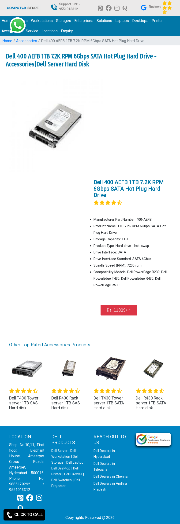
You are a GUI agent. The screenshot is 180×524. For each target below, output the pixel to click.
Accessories (26, 41)
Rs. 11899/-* (119, 310)
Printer (157, 20)
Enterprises (83, 20)
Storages (63, 20)
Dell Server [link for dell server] (59, 451)
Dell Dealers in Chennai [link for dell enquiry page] (111, 476)
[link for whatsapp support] (18, 25)
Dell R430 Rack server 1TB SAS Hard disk (65, 403)
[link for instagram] (117, 8)
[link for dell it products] (22, 7)
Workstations (42, 20)
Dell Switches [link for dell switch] (61, 480)
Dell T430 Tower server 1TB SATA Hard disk (109, 403)
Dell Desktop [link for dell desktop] (60, 468)
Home (7, 41)
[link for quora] (125, 8)
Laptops (122, 20)
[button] (21, 381)
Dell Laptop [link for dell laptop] (74, 462)
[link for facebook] (109, 8)
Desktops (140, 20)
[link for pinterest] (100, 8)
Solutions (104, 20)
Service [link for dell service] (32, 31)
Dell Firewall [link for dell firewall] (73, 474)
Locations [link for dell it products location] (49, 31)
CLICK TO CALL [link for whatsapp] (24, 515)
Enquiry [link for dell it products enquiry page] (67, 31)
